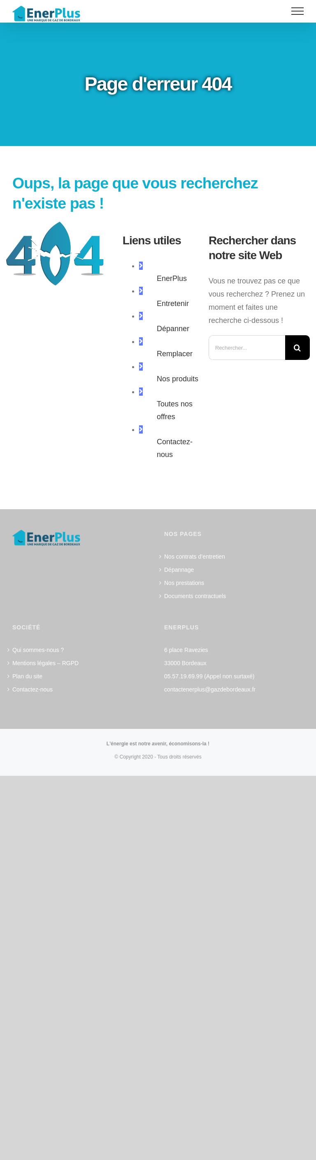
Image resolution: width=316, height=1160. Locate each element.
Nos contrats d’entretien (194, 556)
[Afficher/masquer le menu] (297, 11)
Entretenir (173, 303)
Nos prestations (184, 583)
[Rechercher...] (247, 347)
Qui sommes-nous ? (38, 650)
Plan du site (27, 676)
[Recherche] (297, 347)
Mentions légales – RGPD (45, 663)
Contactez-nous (32, 689)
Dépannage (179, 569)
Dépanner (173, 329)
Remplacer (175, 354)
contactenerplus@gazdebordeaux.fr (210, 689)
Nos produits (177, 379)
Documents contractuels (195, 596)
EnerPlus (172, 278)
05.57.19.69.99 (183, 676)
